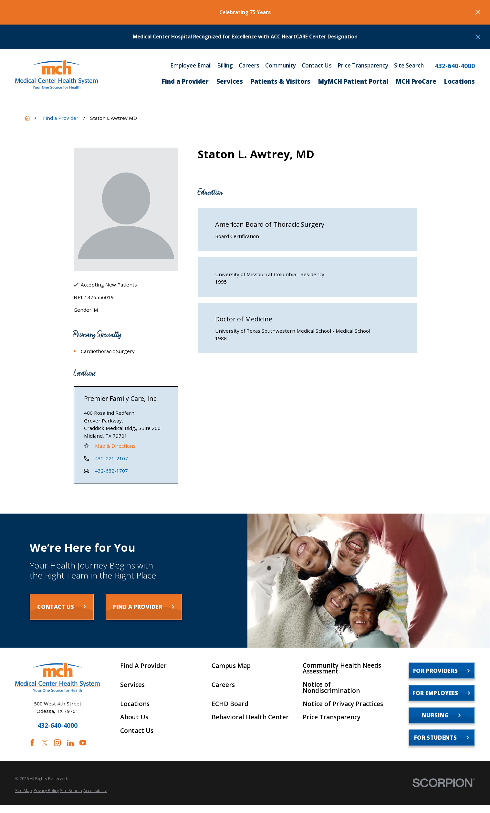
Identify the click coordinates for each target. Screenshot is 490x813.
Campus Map (231, 666)
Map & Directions (115, 446)
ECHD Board (230, 704)
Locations (135, 704)
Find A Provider (143, 666)
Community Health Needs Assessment (342, 668)
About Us (134, 717)
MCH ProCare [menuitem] (416, 81)
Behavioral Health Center (250, 717)
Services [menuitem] (229, 81)
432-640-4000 (455, 66)
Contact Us (317, 65)
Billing (225, 65)
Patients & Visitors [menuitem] (280, 81)
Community (280, 65)
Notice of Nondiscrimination (331, 688)
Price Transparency (363, 65)
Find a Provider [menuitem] (185, 81)
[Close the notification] (477, 12)
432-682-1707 (111, 470)
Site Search (409, 65)
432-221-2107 (111, 458)
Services (132, 685)
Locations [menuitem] (459, 81)
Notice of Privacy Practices (343, 704)
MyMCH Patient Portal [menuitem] (353, 81)
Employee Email (191, 65)
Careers (249, 65)
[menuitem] (23, 790)
